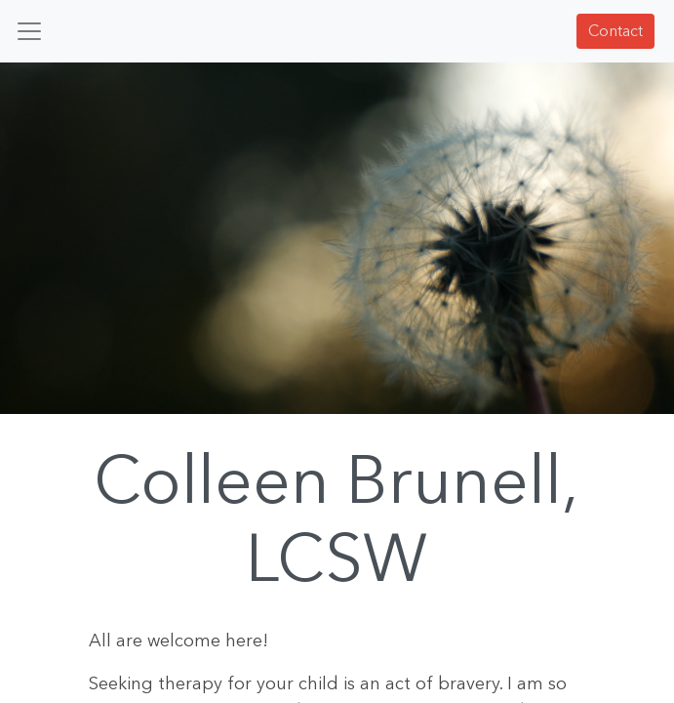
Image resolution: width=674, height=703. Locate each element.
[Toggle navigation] (29, 31)
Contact (615, 30)
